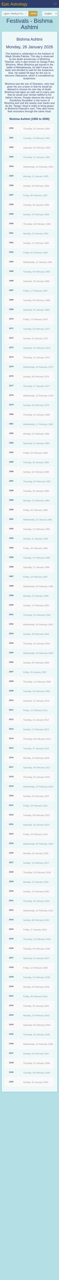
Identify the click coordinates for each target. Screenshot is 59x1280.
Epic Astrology (15, 4)
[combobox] (15, 13)
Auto (33, 14)
